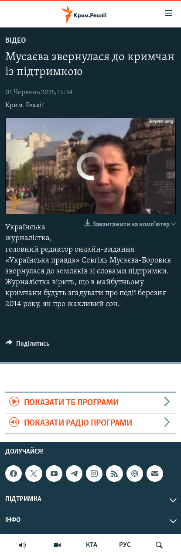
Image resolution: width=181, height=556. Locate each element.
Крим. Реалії (24, 105)
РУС (125, 545)
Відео (15, 41)
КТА (91, 545)
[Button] (28, 346)
